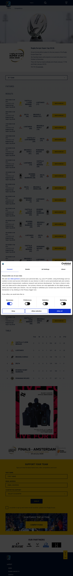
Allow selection (36, 311)
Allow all (59, 311)
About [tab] (63, 269)
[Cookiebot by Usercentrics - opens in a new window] (63, 264)
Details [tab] (27, 269)
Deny (13, 311)
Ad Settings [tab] (45, 269)
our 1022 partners (14, 278)
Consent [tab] (10, 269)
